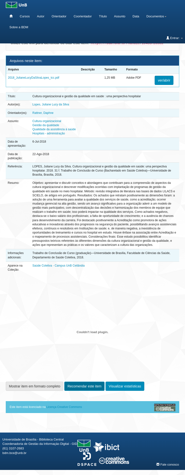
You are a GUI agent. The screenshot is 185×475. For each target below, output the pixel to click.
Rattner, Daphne (43, 113)
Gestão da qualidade (46, 125)
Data (135, 16)
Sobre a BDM (18, 27)
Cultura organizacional (47, 121)
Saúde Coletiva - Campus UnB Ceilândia (59, 265)
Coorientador (83, 16)
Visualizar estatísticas (125, 386)
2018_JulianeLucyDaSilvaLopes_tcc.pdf (33, 77)
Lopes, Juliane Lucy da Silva (51, 104)
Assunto (119, 16)
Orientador (59, 16)
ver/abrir (164, 80)
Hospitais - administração (49, 133)
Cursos (25, 16)
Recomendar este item (84, 386)
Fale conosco (167, 464)
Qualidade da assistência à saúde (54, 129)
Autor (40, 16)
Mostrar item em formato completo (34, 386)
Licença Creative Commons (64, 407)
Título (103, 16)
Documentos (156, 16)
